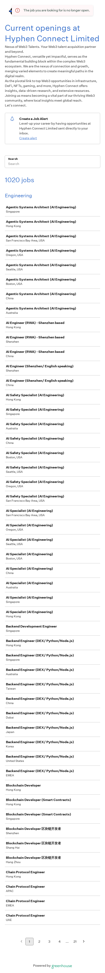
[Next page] (83, 941)
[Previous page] (21, 941)
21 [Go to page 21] (75, 941)
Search (13, 159)
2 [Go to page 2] (39, 941)
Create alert (28, 138)
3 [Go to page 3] (49, 941)
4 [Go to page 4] (59, 941)
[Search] (52, 164)
